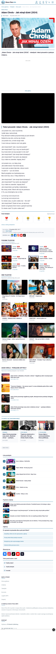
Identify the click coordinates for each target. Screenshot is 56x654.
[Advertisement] (28, 75)
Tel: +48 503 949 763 (9, 628)
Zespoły (3, 599)
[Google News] (12, 235)
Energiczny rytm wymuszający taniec (14, 541)
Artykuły (3, 585)
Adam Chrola (5, 447)
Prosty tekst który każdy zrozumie (13, 537)
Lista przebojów (7, 455)
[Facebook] (15, 235)
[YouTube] (21, 235)
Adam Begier (5, 15)
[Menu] (53, 2)
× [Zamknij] (53, 630)
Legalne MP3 (4, 595)
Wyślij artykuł (8, 563)
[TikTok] (24, 235)
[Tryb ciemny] (49, 2)
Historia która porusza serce (11, 545)
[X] (22, 554)
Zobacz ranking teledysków (8, 224)
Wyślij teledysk (9, 566)
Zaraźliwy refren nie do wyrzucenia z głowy (15, 533)
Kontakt (7, 570)
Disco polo (18, 7)
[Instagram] (18, 235)
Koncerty (3, 592)
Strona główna (4, 7)
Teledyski (12, 7)
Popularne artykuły (8, 500)
